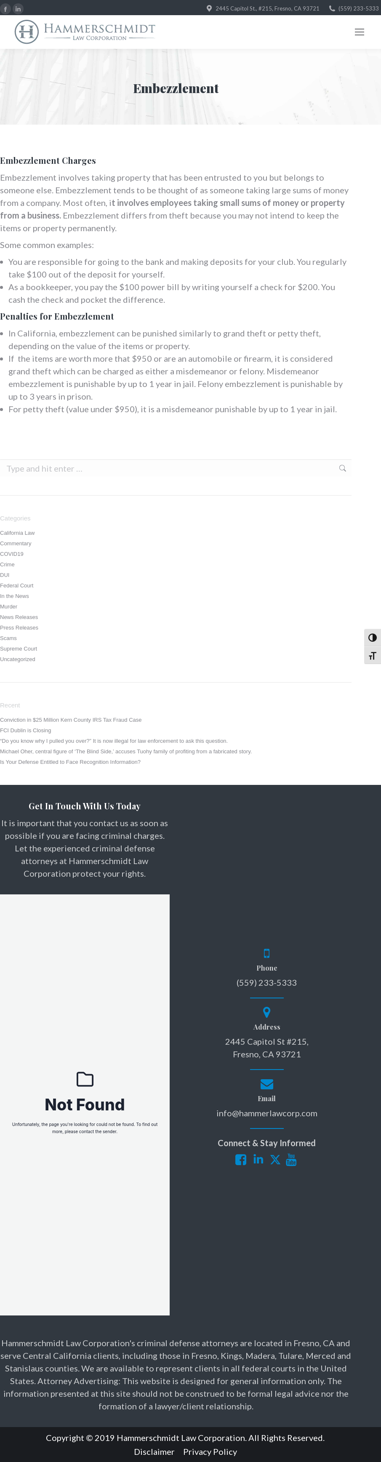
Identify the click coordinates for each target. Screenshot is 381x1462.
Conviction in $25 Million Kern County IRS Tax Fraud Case (70, 720)
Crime (7, 564)
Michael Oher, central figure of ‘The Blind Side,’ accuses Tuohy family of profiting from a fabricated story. (126, 751)
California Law (17, 533)
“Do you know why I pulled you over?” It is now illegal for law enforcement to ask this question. (114, 741)
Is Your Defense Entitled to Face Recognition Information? (70, 762)
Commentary (15, 543)
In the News (14, 596)
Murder (8, 606)
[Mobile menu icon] (359, 32)
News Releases (19, 617)
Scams (8, 638)
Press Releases (19, 627)
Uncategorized (17, 659)
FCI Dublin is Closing (25, 730)
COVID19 (12, 554)
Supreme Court (18, 649)
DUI (4, 575)
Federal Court (16, 585)
